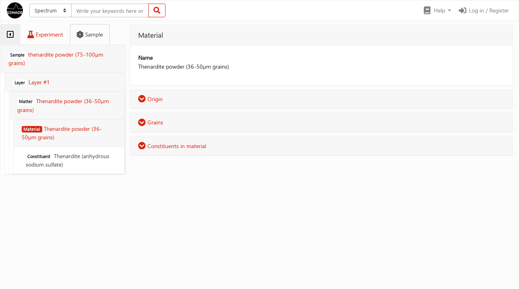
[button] (436, 10)
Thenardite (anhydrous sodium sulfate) (67, 160)
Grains (150, 122)
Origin (150, 99)
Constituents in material (172, 146)
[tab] (10, 34)
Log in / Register (483, 10)
